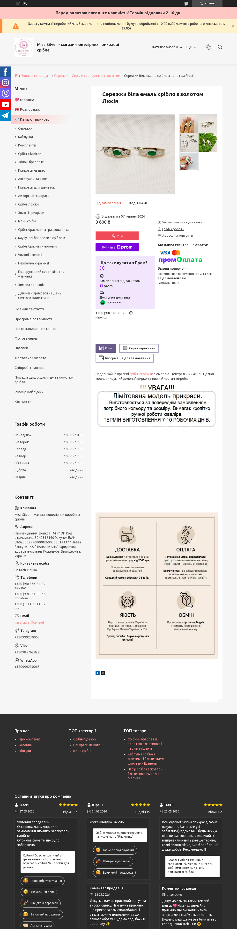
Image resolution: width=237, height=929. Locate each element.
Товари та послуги (36, 76)
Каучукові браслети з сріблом (41, 238)
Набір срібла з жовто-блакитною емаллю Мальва (145, 773)
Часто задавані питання (35, 329)
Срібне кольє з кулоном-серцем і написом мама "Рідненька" (119, 834)
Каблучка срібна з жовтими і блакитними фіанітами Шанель (146, 758)
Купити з (117, 247)
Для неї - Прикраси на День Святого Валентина (39, 295)
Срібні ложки (28, 204)
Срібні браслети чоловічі (37, 246)
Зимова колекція (31, 285)
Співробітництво (29, 368)
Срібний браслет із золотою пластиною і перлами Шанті (145, 743)
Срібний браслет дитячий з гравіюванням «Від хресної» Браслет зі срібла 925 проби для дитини (46, 861)
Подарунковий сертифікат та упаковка (41, 274)
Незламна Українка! (33, 263)
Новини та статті (29, 309)
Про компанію (30, 739)
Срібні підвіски (29, 154)
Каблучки (25, 137)
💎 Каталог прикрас (32, 119)
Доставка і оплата (30, 358)
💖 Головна (24, 100)
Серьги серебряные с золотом (96, 76)
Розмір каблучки (29, 392)
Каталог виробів (165, 47)
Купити (117, 236)
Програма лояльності (33, 319)
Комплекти (27, 145)
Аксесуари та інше (32, 179)
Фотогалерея (26, 338)
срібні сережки (141, 374)
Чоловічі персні (30, 255)
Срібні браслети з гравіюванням (43, 230)
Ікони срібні (27, 221)
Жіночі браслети (31, 162)
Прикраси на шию (31, 170)
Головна (25, 745)
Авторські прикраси (34, 196)
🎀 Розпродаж (27, 109)
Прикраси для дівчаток (36, 187)
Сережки (61, 76)
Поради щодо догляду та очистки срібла (44, 379)
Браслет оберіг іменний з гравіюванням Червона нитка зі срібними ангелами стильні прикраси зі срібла (190, 865)
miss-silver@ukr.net (29, 622)
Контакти (23, 402)
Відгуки (21, 348)
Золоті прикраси (31, 213)
